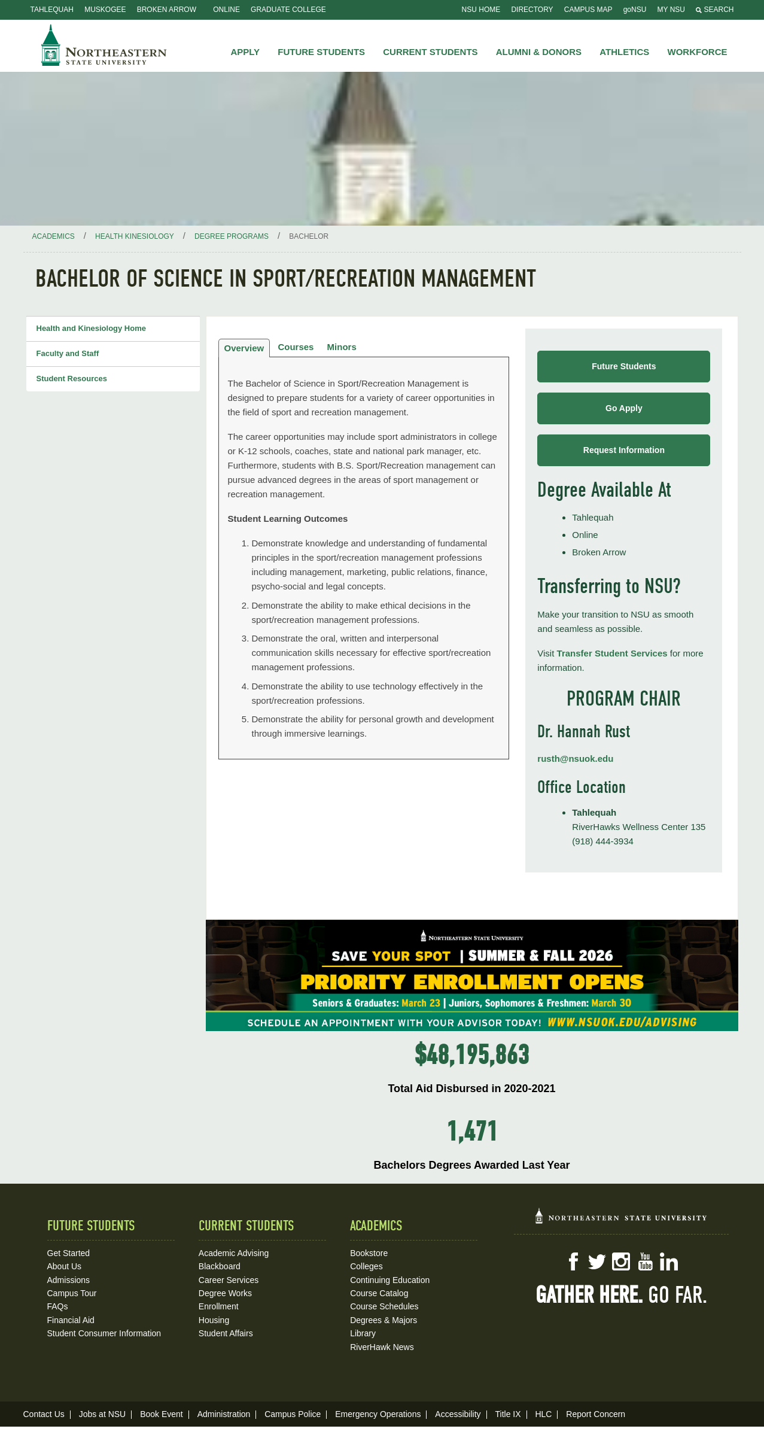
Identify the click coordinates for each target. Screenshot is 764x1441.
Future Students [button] (321, 52)
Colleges (366, 1266)
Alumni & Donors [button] (539, 52)
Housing (214, 1320)
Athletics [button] (624, 52)
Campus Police (292, 1414)
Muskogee (105, 9)
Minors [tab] (342, 347)
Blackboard (220, 1266)
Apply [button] (245, 52)
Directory (532, 9)
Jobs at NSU (102, 1414)
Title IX (508, 1414)
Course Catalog (379, 1293)
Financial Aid (71, 1320)
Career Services (228, 1280)
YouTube (645, 1261)
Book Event (161, 1414)
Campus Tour (72, 1293)
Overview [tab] (244, 348)
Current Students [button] (430, 52)
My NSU (671, 9)
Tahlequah (52, 9)
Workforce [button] (698, 52)
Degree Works (225, 1293)
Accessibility (457, 1414)
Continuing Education (390, 1280)
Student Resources (71, 378)
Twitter (597, 1261)
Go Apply (624, 408)
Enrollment (219, 1306)
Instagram (621, 1261)
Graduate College (288, 9)
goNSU (635, 9)
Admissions (68, 1280)
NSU (104, 45)
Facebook (573, 1261)
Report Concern (595, 1414)
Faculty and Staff (67, 353)
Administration (224, 1414)
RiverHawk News (382, 1347)
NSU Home (481, 9)
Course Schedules (384, 1306)
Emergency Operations (378, 1414)
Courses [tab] (295, 347)
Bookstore (369, 1253)
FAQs (57, 1306)
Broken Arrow (166, 9)
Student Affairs (226, 1333)
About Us (64, 1266)
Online (226, 9)
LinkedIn (669, 1261)
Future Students (624, 366)
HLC (543, 1414)
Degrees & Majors (383, 1320)
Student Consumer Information (104, 1333)
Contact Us (44, 1414)
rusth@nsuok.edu (575, 758)
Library (363, 1333)
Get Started (68, 1253)
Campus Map (588, 9)
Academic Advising (234, 1253)
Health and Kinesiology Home (91, 328)
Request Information (624, 450)
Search (714, 9)
